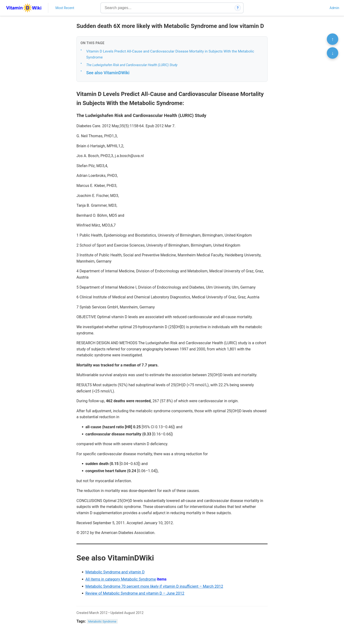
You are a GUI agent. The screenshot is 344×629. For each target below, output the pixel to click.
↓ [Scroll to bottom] (332, 53)
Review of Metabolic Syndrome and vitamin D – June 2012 (134, 593)
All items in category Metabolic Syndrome (120, 579)
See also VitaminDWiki (107, 72)
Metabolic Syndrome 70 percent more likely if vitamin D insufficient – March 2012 (154, 586)
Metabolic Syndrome (102, 621)
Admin (334, 8)
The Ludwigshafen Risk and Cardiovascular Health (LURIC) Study (131, 65)
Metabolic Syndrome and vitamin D (115, 572)
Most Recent (64, 8)
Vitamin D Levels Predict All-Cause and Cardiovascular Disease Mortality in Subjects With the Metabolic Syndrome (170, 54)
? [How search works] (238, 8)
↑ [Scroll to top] (332, 39)
